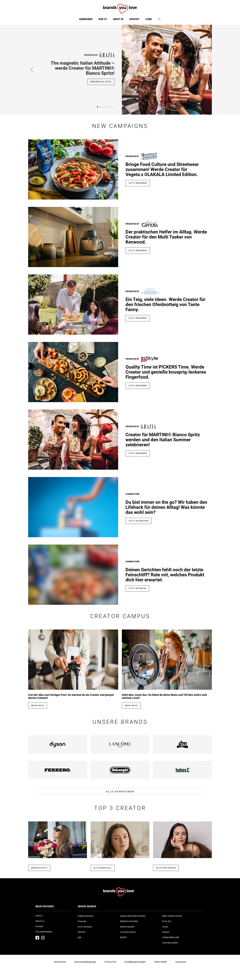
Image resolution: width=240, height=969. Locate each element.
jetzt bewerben (137, 318)
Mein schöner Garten (172, 916)
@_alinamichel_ (103, 868)
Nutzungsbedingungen (85, 962)
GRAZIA (81, 932)
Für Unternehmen (44, 931)
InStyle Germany (85, 916)
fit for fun (166, 921)
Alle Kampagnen (120, 791)
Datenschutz (60, 962)
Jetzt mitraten (137, 588)
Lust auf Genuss (128, 932)
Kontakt (134, 19)
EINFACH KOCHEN (129, 921)
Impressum (180, 962)
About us (118, 19)
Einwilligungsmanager (135, 962)
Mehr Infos (37, 705)
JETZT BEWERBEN (137, 183)
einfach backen (127, 926)
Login (149, 19)
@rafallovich (39, 868)
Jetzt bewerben (137, 453)
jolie (79, 937)
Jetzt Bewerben (137, 250)
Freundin (82, 921)
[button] (32, 70)
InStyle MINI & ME (170, 937)
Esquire (165, 932)
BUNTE (123, 937)
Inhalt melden (160, 962)
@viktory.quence (166, 868)
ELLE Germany (85, 926)
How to (102, 19)
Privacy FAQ (110, 962)
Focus (165, 926)
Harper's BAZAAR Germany (133, 916)
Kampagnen (85, 19)
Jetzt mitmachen (138, 521)
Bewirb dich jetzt (101, 82)
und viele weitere (170, 942)
